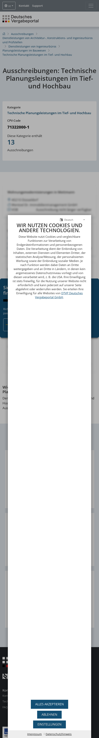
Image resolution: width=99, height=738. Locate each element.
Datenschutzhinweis (59, 734)
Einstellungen (49, 724)
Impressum (34, 734)
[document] (49, 455)
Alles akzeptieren (49, 704)
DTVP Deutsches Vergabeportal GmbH (59, 286)
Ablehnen (49, 714)
